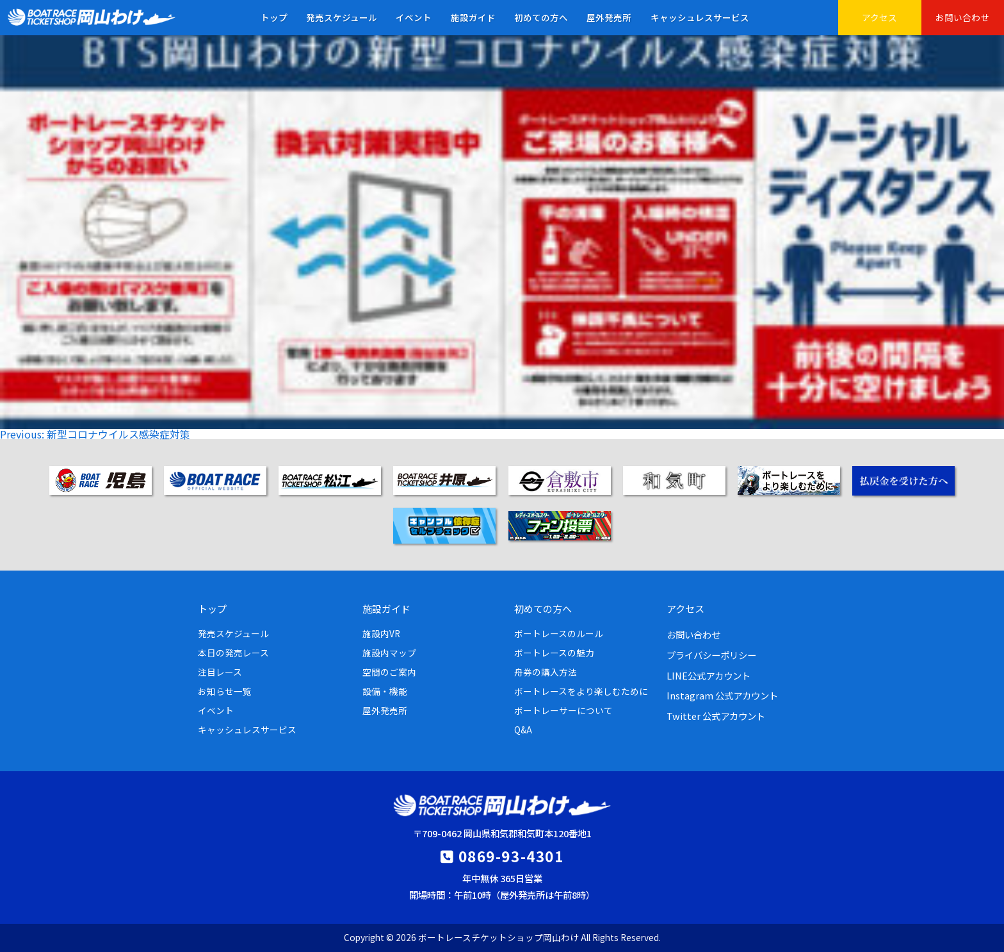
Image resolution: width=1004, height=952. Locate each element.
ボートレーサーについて (563, 710)
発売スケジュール (341, 17)
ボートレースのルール (558, 633)
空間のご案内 (389, 671)
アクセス (879, 17)
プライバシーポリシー (711, 655)
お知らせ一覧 (225, 691)
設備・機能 (384, 691)
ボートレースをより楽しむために (581, 691)
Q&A (523, 729)
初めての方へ (541, 17)
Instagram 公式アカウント (722, 695)
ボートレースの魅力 (554, 652)
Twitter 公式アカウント (716, 715)
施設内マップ (389, 652)
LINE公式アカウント (708, 675)
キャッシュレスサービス (700, 17)
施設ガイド (473, 17)
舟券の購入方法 (545, 671)
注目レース (220, 671)
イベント (414, 17)
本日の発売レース (233, 652)
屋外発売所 (609, 17)
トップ (274, 17)
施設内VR (381, 633)
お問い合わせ (962, 17)
